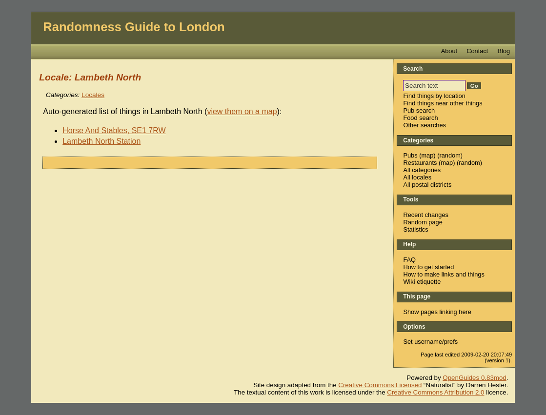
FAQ (409, 259)
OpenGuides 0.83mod (474, 377)
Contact (477, 51)
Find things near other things (442, 103)
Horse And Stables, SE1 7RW (113, 130)
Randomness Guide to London (134, 27)
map (427, 155)
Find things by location (434, 95)
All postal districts (427, 184)
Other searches (424, 125)
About (449, 51)
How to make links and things (443, 274)
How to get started (428, 267)
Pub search (419, 110)
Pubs (410, 155)
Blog (504, 51)
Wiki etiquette (422, 281)
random (449, 155)
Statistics (415, 229)
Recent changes (425, 214)
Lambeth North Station (101, 141)
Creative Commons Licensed (380, 385)
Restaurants (420, 162)
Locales (92, 95)
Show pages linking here (437, 312)
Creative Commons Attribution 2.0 (435, 392)
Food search (420, 117)
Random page (422, 222)
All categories (422, 170)
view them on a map (242, 111)
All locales (417, 177)
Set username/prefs (430, 341)
